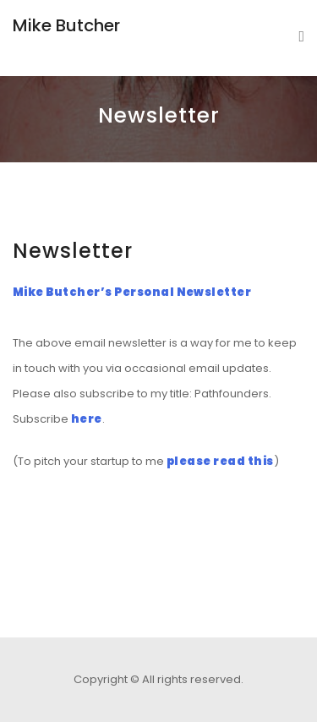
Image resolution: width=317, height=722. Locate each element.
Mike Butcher (66, 25)
